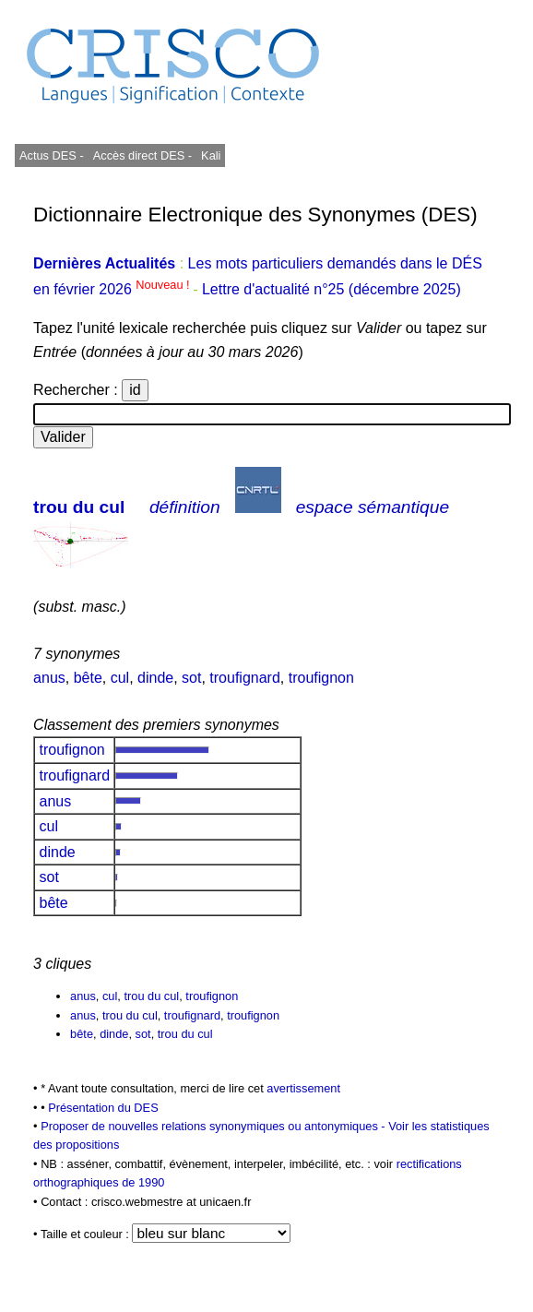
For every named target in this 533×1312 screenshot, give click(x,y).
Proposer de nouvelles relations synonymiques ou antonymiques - (214, 1126)
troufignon (321, 678)
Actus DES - (51, 155)
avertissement (303, 1088)
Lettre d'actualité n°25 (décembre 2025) (331, 289)
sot (191, 678)
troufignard (244, 678)
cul (120, 678)
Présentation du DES (103, 1108)
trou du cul (78, 507)
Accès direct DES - (142, 155)
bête (88, 678)
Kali (210, 155)
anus (49, 678)
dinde (155, 678)
